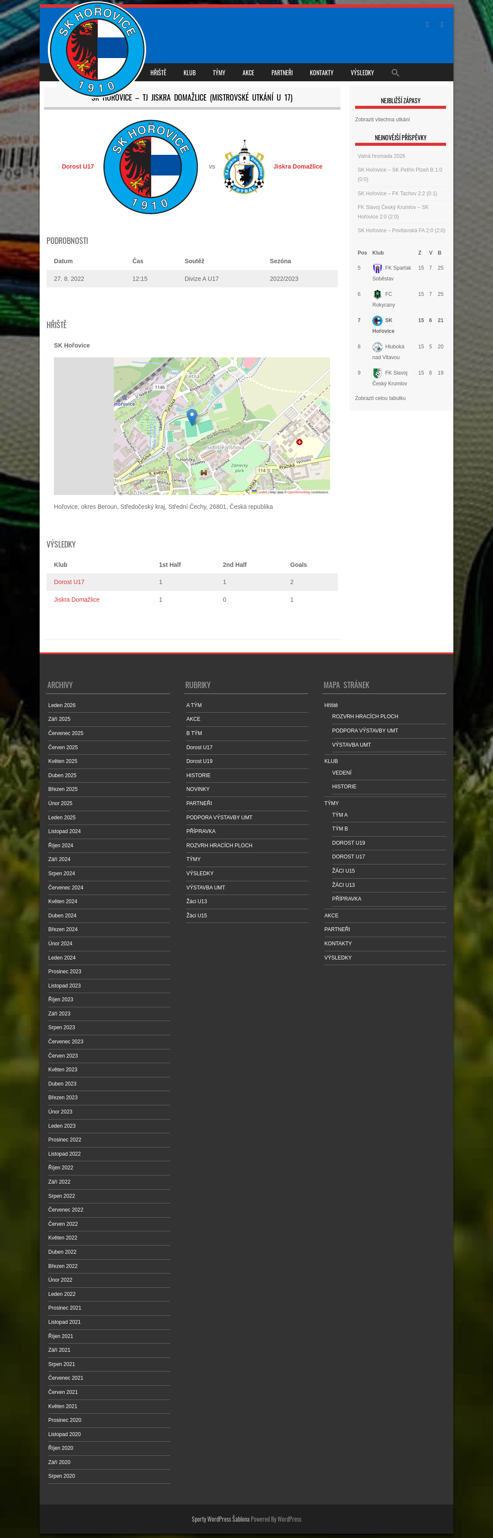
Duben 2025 (62, 775)
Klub (378, 253)
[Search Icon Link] (396, 72)
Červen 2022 (63, 1224)
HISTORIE (198, 775)
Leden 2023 (61, 1126)
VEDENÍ (342, 773)
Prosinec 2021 (64, 1308)
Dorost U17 (69, 581)
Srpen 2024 (61, 874)
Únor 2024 (60, 944)
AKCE (248, 72)
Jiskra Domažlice (77, 599)
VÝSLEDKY (362, 72)
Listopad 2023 (64, 986)
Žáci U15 (196, 916)
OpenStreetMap (298, 492)
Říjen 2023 (60, 1000)
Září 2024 (59, 859)
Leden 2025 (61, 818)
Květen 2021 (62, 1406)
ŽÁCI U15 (343, 871)
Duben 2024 (62, 916)
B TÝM (194, 733)
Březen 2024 (63, 929)
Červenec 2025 (65, 733)
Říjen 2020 (60, 1448)
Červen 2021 (63, 1392)
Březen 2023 (63, 1098)
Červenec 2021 (65, 1378)
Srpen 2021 (61, 1364)
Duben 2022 (62, 1252)
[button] (192, 417)
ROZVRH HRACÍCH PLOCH (219, 846)
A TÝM (194, 705)
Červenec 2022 (65, 1210)
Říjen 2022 (60, 1168)
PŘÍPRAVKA (200, 831)
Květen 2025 (62, 761)
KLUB (190, 72)
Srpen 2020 (61, 1476)
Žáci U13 (196, 901)
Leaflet (260, 492)
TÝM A (340, 815)
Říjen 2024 (60, 846)
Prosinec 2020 (64, 1420)
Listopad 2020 (64, 1434)
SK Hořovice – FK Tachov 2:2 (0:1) (397, 194)
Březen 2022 (63, 1266)
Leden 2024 (61, 958)
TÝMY (219, 72)
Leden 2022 (61, 1294)
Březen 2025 (63, 789)
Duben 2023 (62, 1084)
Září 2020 (59, 1462)
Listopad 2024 (64, 831)
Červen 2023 (63, 1056)
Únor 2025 (60, 803)
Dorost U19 (199, 761)
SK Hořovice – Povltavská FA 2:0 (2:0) (401, 231)
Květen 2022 (62, 1238)
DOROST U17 (348, 857)
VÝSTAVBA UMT (205, 888)
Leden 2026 (61, 705)
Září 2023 (59, 1014)
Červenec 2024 (65, 888)
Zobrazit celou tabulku (380, 398)
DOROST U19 (348, 843)
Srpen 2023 (61, 1027)
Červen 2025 (63, 747)
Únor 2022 (60, 1280)
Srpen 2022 (61, 1196)
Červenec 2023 (65, 1042)
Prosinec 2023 (64, 972)
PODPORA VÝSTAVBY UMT (219, 818)
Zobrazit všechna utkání (382, 120)
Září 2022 (59, 1182)
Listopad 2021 (64, 1322)
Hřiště (158, 72)
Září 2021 (59, 1350)
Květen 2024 (62, 901)
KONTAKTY (322, 72)
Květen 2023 (62, 1070)
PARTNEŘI (282, 72)
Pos (362, 253)
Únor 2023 (60, 1112)
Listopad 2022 (64, 1154)
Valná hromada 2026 (382, 156)
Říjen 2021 (60, 1336)
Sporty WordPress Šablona (221, 1518)
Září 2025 (59, 719)
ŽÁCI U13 (343, 885)
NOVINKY (197, 789)
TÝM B (340, 829)
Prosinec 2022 (64, 1140)
